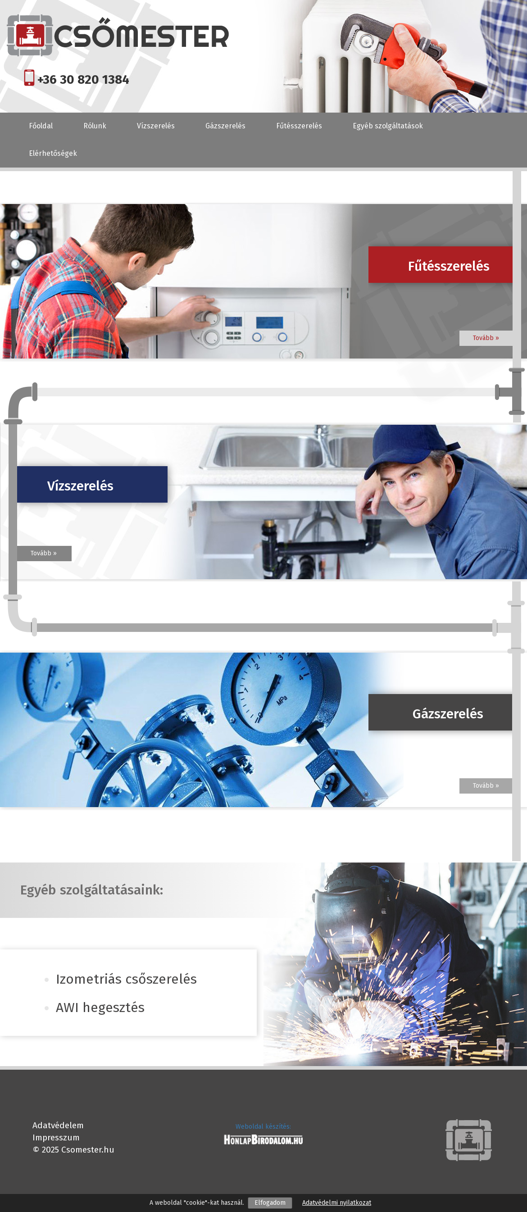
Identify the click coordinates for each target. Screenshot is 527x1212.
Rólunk (94, 126)
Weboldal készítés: (263, 1126)
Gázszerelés (225, 126)
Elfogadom (270, 1203)
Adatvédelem (58, 1125)
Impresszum (56, 1137)
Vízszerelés (156, 126)
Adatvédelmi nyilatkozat (336, 1203)
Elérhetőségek (53, 153)
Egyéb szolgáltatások (388, 126)
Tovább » (486, 338)
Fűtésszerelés (299, 126)
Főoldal (41, 126)
